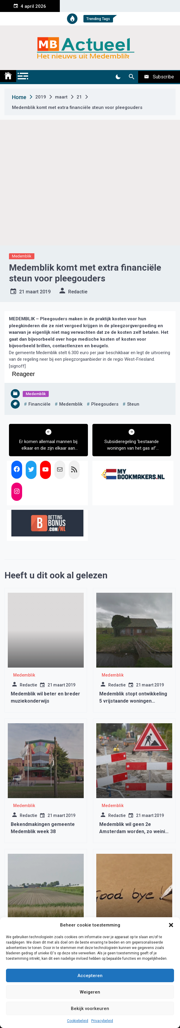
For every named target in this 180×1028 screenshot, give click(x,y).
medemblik (71, 404)
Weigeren (90, 992)
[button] (171, 925)
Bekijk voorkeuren (90, 1008)
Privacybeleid (102, 1021)
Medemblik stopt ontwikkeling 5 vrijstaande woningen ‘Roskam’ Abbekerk (133, 701)
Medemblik (21, 256)
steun (133, 404)
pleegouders (104, 404)
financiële (39, 404)
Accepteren (90, 975)
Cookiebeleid (77, 1021)
